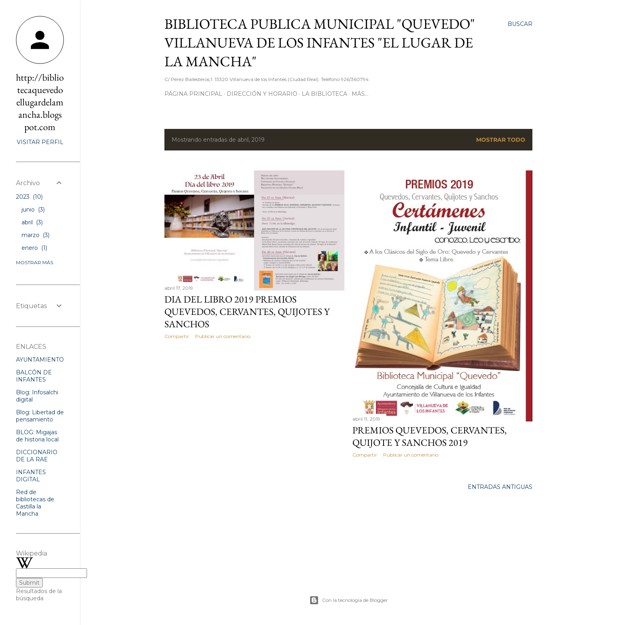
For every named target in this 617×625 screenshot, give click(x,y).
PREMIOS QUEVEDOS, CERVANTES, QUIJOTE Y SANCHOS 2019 (429, 436)
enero (34, 247)
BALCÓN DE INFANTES (34, 376)
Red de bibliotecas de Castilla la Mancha (35, 503)
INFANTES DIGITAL (31, 476)
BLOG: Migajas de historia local (37, 436)
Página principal (193, 93)
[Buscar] (520, 24)
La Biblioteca (324, 93)
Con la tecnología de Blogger (348, 600)
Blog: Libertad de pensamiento (40, 416)
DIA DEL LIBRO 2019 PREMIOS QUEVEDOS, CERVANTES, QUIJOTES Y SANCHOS (247, 311)
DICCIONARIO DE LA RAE (36, 456)
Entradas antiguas (500, 487)
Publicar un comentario (222, 336)
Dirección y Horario (262, 93)
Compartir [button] (176, 336)
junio (33, 209)
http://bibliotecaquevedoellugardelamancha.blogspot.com (40, 102)
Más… (360, 93)
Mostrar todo (500, 139)
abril (32, 222)
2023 (29, 196)
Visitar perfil (40, 142)
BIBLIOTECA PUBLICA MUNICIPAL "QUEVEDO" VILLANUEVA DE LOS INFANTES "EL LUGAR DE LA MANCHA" (319, 42)
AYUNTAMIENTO (40, 359)
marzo (35, 235)
